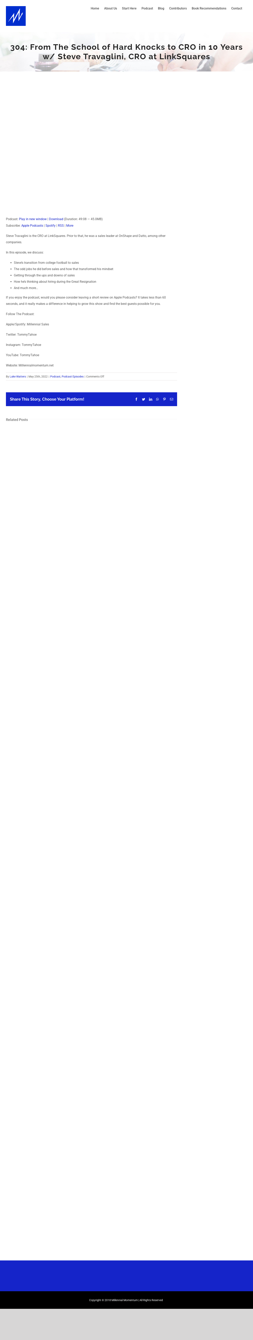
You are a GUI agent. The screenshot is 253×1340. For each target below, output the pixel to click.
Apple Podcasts (32, 225)
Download (56, 219)
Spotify (50, 225)
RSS (61, 225)
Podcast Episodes (73, 376)
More (69, 225)
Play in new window (33, 219)
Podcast (55, 376)
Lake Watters (18, 376)
